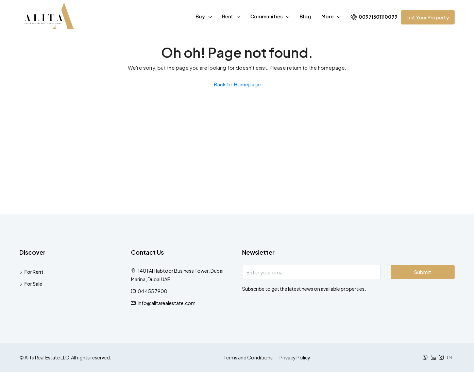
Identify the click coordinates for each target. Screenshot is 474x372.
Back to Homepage (237, 84)
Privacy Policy (295, 357)
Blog (305, 16)
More (327, 16)
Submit (422, 272)
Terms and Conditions (248, 357)
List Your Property (427, 17)
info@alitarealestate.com (167, 303)
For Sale (33, 284)
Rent (227, 16)
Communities (266, 16)
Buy (200, 16)
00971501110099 (374, 17)
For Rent (33, 272)
